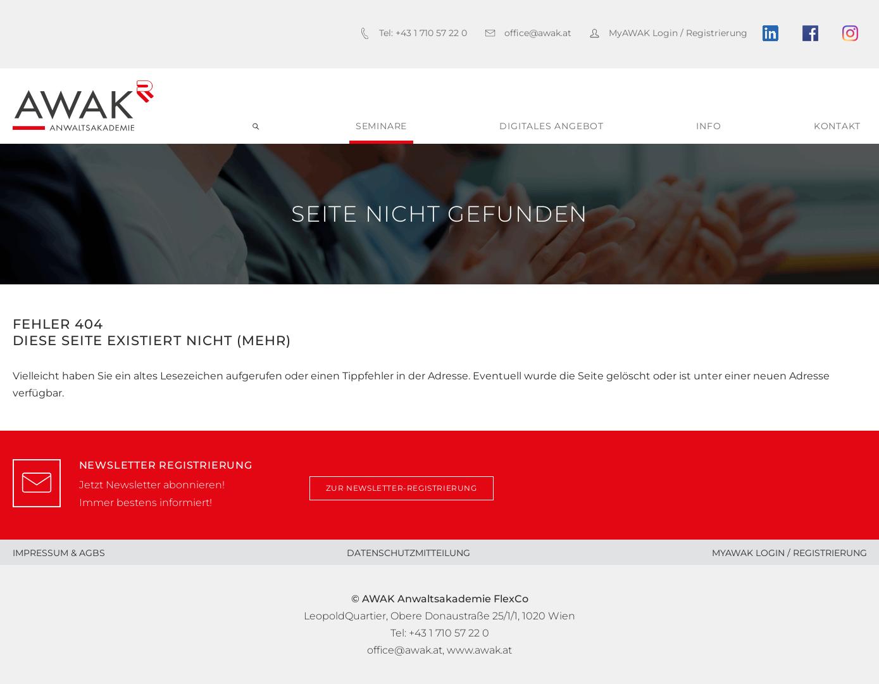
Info (708, 126)
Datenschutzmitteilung (408, 553)
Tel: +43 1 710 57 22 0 (439, 633)
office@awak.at (404, 650)
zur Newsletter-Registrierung (401, 488)
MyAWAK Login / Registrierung (789, 553)
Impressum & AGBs (59, 553)
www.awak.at (479, 650)
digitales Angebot (551, 126)
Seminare (381, 126)
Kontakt (837, 126)
